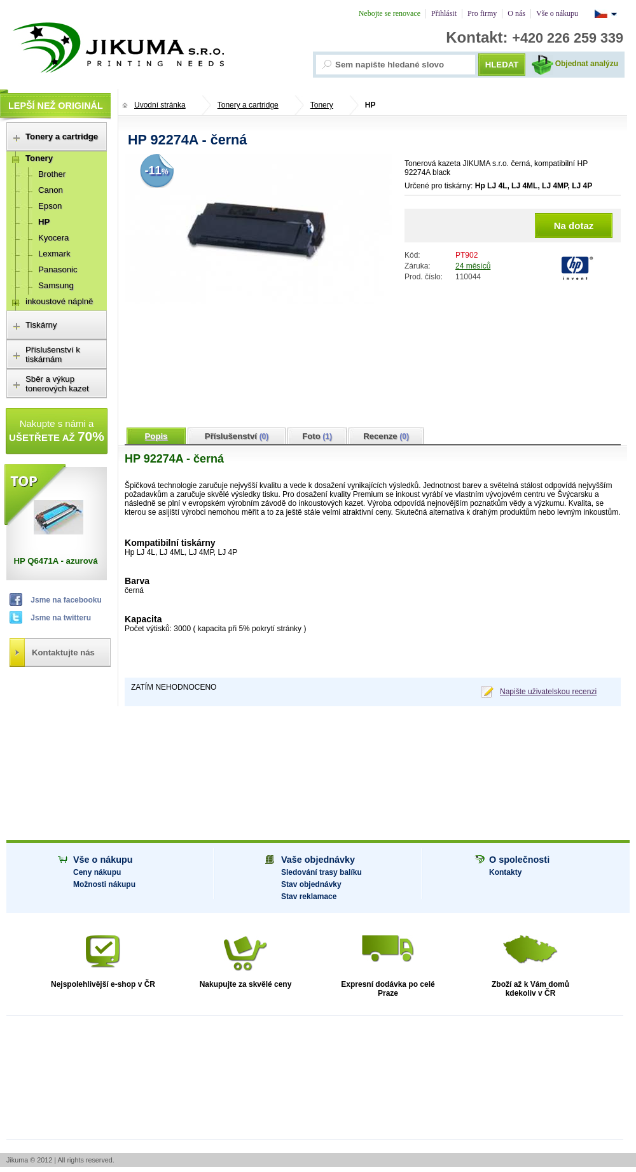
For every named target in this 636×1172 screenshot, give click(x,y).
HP (370, 105)
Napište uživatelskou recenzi (548, 691)
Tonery (321, 105)
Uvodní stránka (160, 105)
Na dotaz (574, 225)
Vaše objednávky (318, 860)
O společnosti (519, 860)
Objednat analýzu (586, 63)
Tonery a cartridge (248, 105)
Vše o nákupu (103, 860)
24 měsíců (472, 266)
